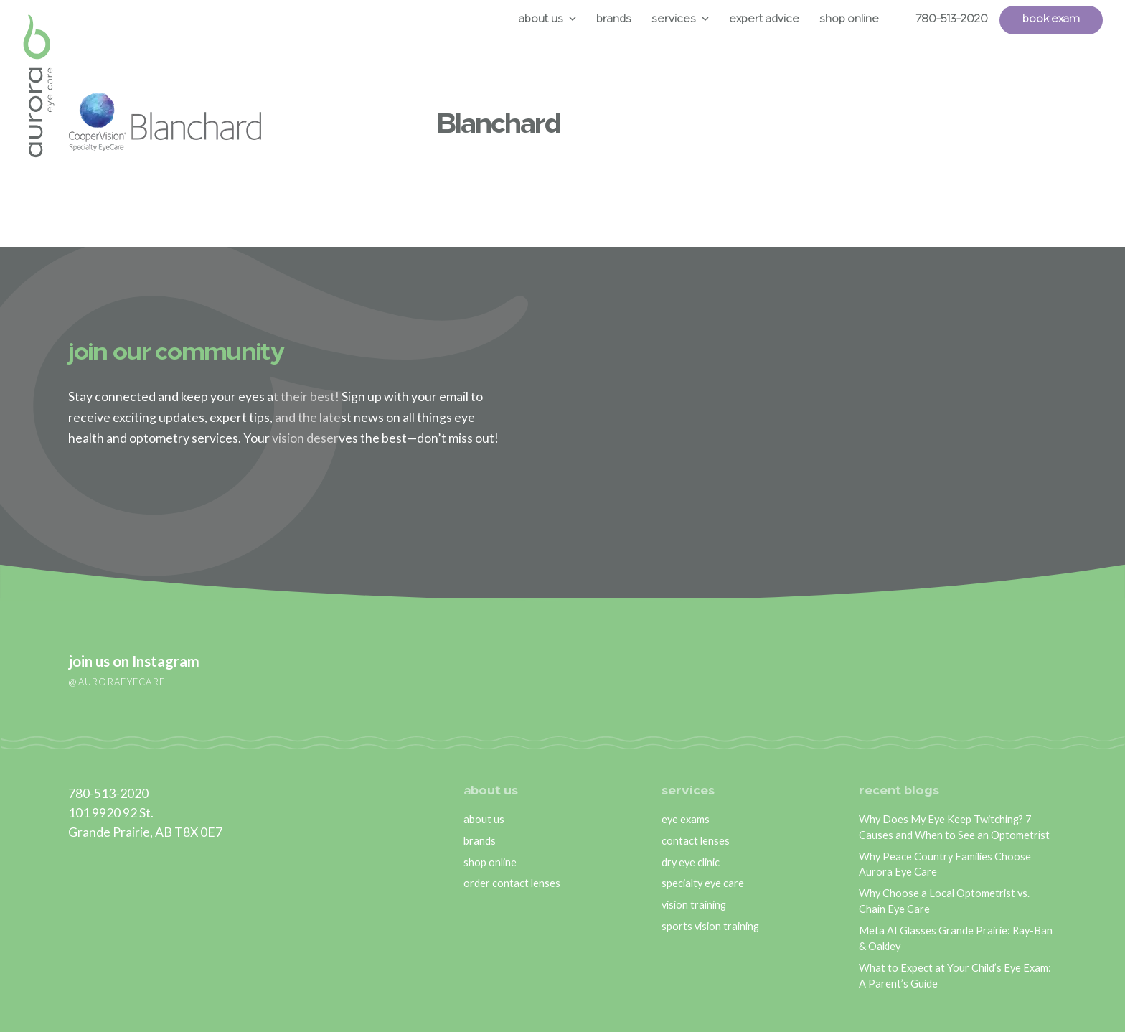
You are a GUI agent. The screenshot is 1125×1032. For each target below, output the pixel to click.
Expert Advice (764, 19)
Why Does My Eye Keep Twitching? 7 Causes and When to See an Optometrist (954, 827)
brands (479, 841)
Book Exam (1051, 19)
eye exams (686, 819)
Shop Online (849, 19)
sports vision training (710, 926)
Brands (613, 19)
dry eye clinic (691, 862)
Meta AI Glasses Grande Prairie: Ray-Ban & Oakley (956, 938)
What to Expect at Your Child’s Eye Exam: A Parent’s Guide (955, 976)
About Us (541, 19)
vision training (694, 905)
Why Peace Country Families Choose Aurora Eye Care (945, 864)
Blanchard (498, 126)
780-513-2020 (951, 19)
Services (673, 19)
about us (490, 791)
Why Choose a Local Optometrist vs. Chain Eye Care (944, 901)
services (688, 791)
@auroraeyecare (116, 682)
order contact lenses (511, 883)
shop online (490, 862)
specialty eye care (703, 883)
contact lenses (696, 841)
